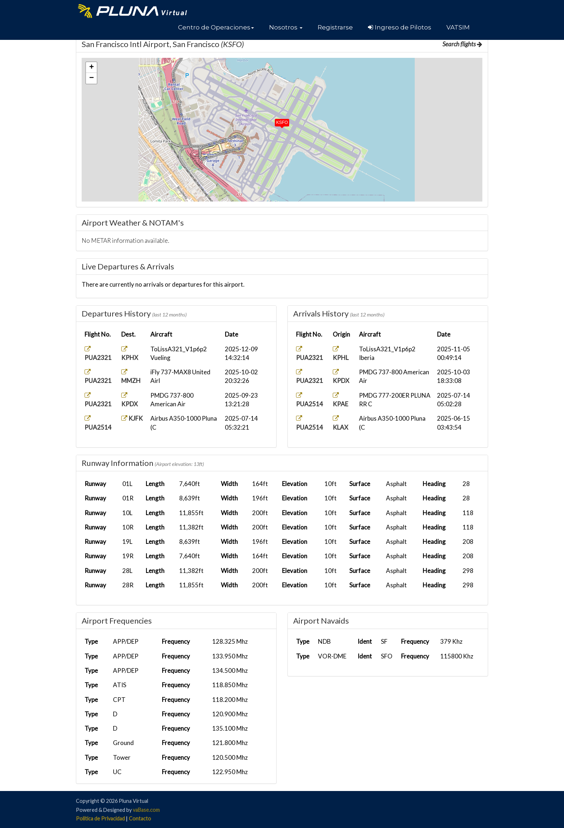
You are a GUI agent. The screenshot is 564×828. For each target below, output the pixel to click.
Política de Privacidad (100, 818)
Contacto (140, 818)
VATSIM (458, 27)
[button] (216, 27)
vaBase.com (146, 810)
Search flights (462, 44)
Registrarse (335, 27)
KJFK (132, 418)
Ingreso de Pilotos (399, 27)
